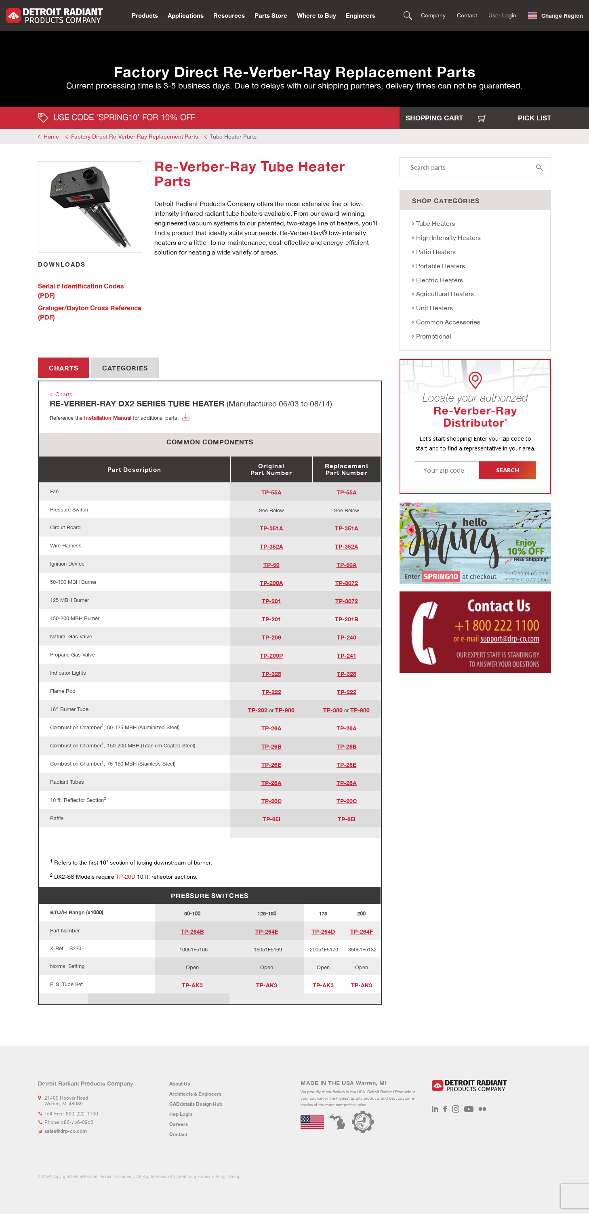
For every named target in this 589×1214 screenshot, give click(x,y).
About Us (179, 1084)
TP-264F (361, 931)
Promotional (433, 336)
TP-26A (271, 728)
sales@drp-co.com (65, 1131)
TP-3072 (346, 582)
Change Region (562, 14)
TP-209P (271, 655)
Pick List (534, 118)
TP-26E (271, 764)
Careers (178, 1124)
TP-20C (271, 800)
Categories (125, 368)
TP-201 (271, 601)
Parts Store (271, 14)
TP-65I (271, 819)
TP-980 (284, 710)
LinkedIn (435, 1109)
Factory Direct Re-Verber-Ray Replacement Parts (134, 136)
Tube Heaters (435, 223)
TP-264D (323, 931)
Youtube (468, 1109)
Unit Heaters (434, 307)
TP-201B (346, 619)
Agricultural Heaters (445, 293)
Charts (63, 368)
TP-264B (192, 931)
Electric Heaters (439, 280)
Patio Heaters (436, 251)
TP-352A (271, 546)
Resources (229, 14)
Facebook (445, 1109)
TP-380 (333, 710)
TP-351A (271, 528)
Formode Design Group (219, 1176)
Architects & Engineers (195, 1094)
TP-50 (271, 564)
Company (433, 14)
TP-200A (271, 582)
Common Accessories (448, 322)
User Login (502, 14)
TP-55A (271, 492)
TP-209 (271, 637)
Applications (186, 14)
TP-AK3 (192, 985)
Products (145, 14)
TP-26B (271, 746)
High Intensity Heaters (448, 237)
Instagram (455, 1109)
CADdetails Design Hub (195, 1104)
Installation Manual (107, 417)
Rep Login (180, 1114)
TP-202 (257, 710)
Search (408, 15)
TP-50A (347, 564)
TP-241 (346, 655)
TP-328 (271, 673)
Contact (467, 14)
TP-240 (346, 637)
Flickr (482, 1109)
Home (51, 136)
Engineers (360, 14)
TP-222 (271, 691)
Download (185, 417)
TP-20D (125, 876)
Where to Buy (316, 14)
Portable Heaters (440, 265)
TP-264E (266, 931)
